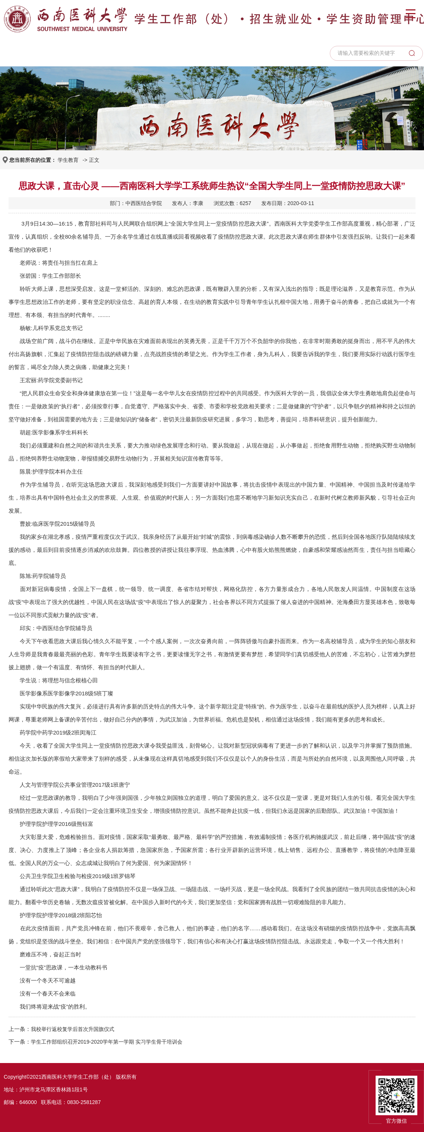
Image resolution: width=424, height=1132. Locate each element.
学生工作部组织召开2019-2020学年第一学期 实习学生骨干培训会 (106, 1042)
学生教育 (68, 160)
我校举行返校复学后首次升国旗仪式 (72, 1029)
